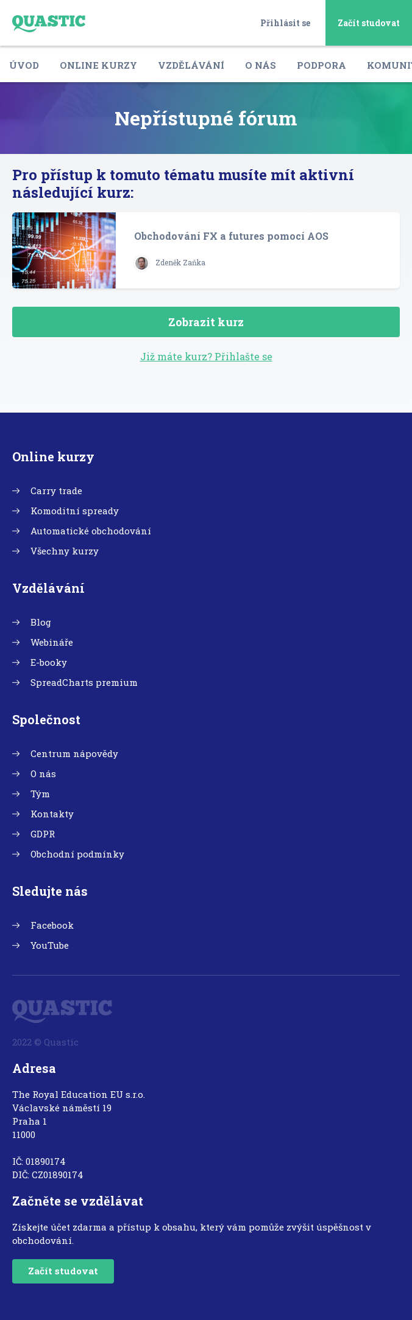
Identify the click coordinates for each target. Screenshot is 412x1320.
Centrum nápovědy (74, 753)
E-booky (48, 662)
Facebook (52, 925)
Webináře (51, 642)
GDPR (42, 834)
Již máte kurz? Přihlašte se (206, 356)
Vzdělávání (191, 65)
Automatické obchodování (90, 531)
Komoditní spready (74, 511)
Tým (40, 793)
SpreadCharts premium (84, 682)
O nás (260, 65)
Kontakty (52, 814)
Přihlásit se (285, 23)
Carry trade (56, 490)
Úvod (24, 65)
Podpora (321, 65)
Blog (40, 622)
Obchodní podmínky (77, 854)
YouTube (49, 945)
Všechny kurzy (64, 551)
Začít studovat (369, 23)
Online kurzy (98, 65)
